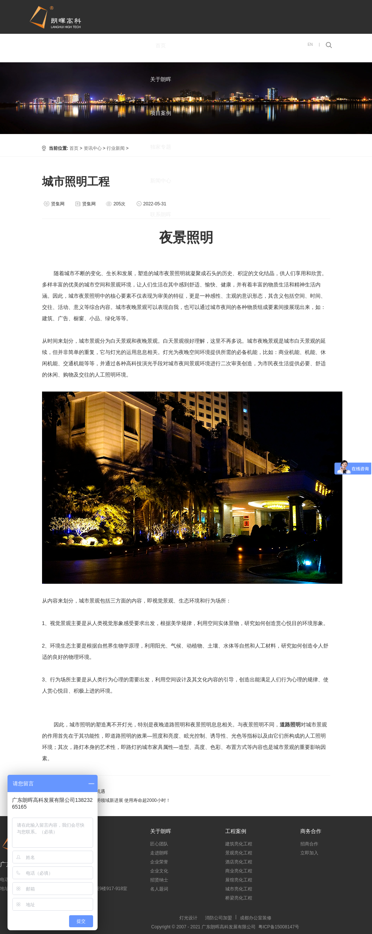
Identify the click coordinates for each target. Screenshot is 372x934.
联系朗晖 (160, 214)
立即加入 (309, 853)
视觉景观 (60, 623)
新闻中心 (160, 181)
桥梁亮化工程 (238, 898)
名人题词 (159, 889)
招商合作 (309, 844)
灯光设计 (188, 917)
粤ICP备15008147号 (277, 926)
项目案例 (160, 113)
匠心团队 (159, 844)
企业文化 (159, 871)
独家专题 (160, 147)
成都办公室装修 (255, 917)
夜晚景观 (147, 341)
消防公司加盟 (218, 917)
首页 (160, 45)
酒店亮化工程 (238, 862)
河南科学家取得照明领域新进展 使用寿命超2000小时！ (115, 800)
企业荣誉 (159, 862)
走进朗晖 (159, 853)
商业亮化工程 (238, 871)
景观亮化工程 (238, 853)
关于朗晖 (160, 79)
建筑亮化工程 (238, 844)
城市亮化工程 (238, 889)
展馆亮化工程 (238, 880)
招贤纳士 (159, 880)
